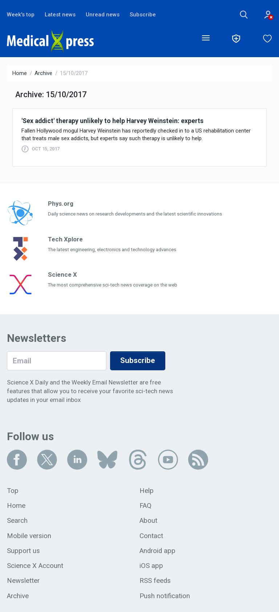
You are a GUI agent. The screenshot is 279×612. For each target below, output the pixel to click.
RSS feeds (155, 581)
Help (147, 491)
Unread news (103, 14)
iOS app (151, 566)
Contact (151, 536)
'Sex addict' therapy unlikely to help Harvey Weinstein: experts (112, 121)
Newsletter (23, 581)
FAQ (145, 506)
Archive (43, 73)
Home (19, 73)
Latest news (60, 14)
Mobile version (29, 536)
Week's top (21, 14)
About (148, 521)
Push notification (165, 596)
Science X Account (35, 566)
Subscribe (143, 14)
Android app (157, 551)
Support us (23, 551)
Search (17, 521)
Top (13, 491)
